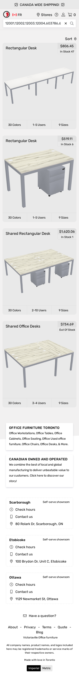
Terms (46, 627)
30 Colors (14, 125)
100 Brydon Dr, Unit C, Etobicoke (37, 561)
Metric (46, 668)
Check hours (25, 510)
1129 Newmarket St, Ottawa (33, 599)
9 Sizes (63, 125)
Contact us (24, 517)
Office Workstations (22, 433)
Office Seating (31, 439)
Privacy (30, 627)
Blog (39, 632)
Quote (62, 627)
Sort (70, 39)
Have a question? (39, 616)
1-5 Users (39, 125)
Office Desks (48, 444)
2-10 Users (39, 310)
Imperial (33, 668)
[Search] (34, 23)
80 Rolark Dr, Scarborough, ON (36, 524)
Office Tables (44, 433)
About (13, 627)
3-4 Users (39, 403)
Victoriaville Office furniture (40, 637)
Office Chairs (30, 444)
